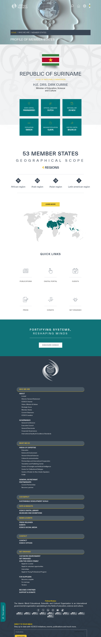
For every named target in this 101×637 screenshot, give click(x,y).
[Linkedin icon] (48, 610)
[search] (72, 6)
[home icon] (78, 6)
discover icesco (50, 345)
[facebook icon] (38, 610)
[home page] (20, 6)
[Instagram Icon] (53, 610)
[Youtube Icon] (57, 610)
